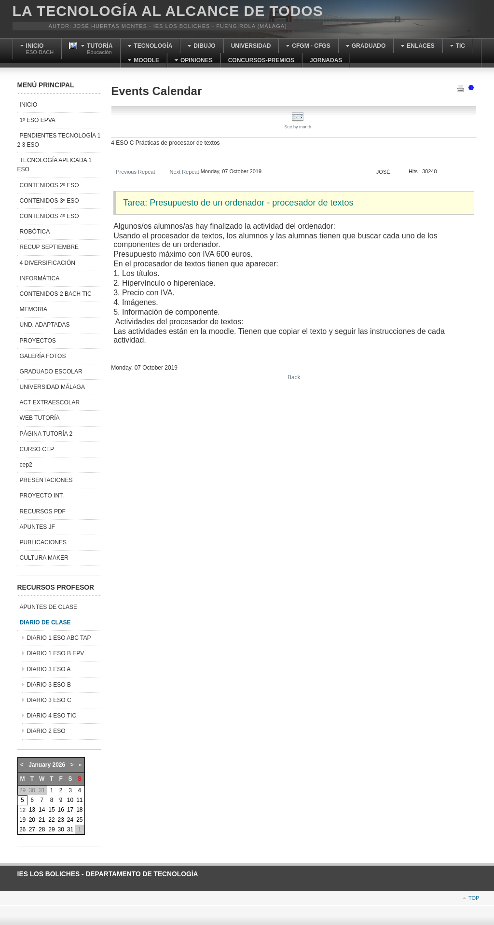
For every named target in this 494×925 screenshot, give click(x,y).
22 (51, 819)
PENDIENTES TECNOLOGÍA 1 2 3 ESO (59, 140)
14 (42, 809)
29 (51, 829)
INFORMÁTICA (40, 278)
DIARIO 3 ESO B (49, 684)
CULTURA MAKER (44, 557)
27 (32, 829)
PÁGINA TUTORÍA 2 (46, 433)
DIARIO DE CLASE (45, 622)
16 (61, 809)
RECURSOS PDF (43, 511)
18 (79, 809)
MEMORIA (33, 309)
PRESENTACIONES (46, 480)
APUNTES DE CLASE (48, 607)
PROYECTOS (38, 340)
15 (51, 809)
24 (70, 819)
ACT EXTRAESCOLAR (50, 402)
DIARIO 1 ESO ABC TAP (59, 638)
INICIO (29, 104)
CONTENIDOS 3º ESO (49, 200)
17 (70, 809)
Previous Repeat (135, 172)
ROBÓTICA (35, 231)
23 (61, 819)
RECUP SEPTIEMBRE (49, 247)
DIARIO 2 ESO (46, 731)
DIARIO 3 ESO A (49, 669)
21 (42, 819)
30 (61, 829)
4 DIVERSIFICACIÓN (47, 263)
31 (70, 829)
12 (22, 810)
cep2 (26, 464)
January (39, 764)
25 (79, 819)
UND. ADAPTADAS (45, 324)
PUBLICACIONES (43, 542)
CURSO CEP (37, 449)
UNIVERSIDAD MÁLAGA (52, 387)
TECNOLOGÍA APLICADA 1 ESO (54, 165)
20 (32, 819)
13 (32, 809)
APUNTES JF (37, 527)
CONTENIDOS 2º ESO (49, 185)
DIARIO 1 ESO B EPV (55, 653)
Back (294, 377)
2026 (59, 764)
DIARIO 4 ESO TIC (51, 715)
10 (70, 800)
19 (22, 819)
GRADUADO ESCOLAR (51, 371)
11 (79, 800)
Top (473, 898)
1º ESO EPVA (37, 120)
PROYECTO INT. (42, 495)
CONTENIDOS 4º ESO (49, 216)
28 (42, 829)
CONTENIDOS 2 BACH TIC (56, 293)
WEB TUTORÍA (40, 417)
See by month (298, 124)
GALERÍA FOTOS (43, 356)
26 (22, 829)
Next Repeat (184, 172)
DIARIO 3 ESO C (49, 700)
